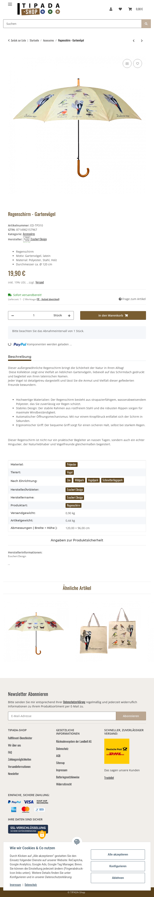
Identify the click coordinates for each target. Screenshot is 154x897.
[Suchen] (72, 23)
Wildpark (79, 480)
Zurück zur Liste (18, 40)
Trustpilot (109, 778)
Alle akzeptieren (118, 854)
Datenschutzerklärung (74, 702)
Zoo (69, 480)
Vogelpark (93, 480)
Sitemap (60, 763)
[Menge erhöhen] (69, 315)
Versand (39, 282)
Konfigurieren (117, 866)
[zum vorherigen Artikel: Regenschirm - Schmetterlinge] (134, 40)
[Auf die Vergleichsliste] (127, 63)
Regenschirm (73, 505)
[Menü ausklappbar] (10, 2)
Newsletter (13, 773)
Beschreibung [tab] (19, 357)
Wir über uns (14, 745)
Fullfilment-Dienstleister (20, 738)
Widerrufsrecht (64, 784)
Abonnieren (131, 716)
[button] (111, 9)
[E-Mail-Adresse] (62, 716)
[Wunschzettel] (120, 9)
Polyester (71, 464)
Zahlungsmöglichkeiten (19, 759)
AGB (58, 756)
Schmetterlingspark (112, 480)
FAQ (10, 752)
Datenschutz (31, 884)
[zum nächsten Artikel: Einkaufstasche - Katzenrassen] (142, 40)
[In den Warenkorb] (11, 53)
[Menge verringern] (12, 315)
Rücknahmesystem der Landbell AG (73, 741)
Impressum (15, 884)
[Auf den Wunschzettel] (137, 63)
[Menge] (34, 315)
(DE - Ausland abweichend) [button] (47, 299)
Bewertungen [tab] (49, 357)
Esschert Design (75, 489)
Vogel (70, 472)
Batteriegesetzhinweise (67, 777)
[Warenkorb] (135, 9)
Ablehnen (118, 877)
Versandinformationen (19, 766)
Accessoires (29, 234)
